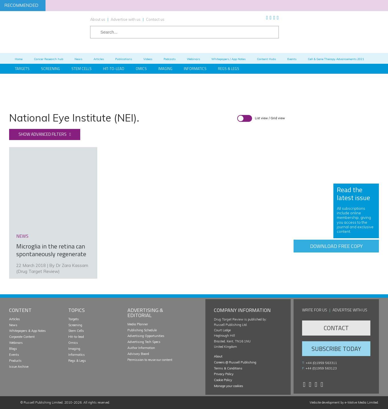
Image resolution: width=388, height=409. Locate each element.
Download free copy (336, 246)
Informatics (195, 68)
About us (97, 19)
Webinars (16, 343)
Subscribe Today (336, 348)
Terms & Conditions (228, 368)
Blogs (13, 349)
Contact (336, 327)
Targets (73, 319)
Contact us (155, 19)
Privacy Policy (224, 374)
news (22, 236)
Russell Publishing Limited (43, 402)
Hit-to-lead (76, 337)
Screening (75, 325)
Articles (14, 319)
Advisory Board (138, 354)
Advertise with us (126, 19)
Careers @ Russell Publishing (235, 362)
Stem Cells (81, 68)
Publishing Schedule (142, 330)
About (218, 356)
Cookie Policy (223, 380)
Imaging (165, 68)
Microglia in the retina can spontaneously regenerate (51, 250)
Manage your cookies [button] (228, 386)
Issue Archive (18, 367)
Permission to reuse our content (149, 360)
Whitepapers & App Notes (27, 331)
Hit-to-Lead (113, 68)
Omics (141, 68)
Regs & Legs (228, 68)
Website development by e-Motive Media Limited (343, 402)
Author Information (141, 348)
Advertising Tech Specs (143, 342)
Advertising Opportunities (145, 336)
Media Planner (137, 324)
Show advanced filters (42, 134)
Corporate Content (22, 337)
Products (15, 361)
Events (14, 355)
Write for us (314, 310)
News (13, 325)
